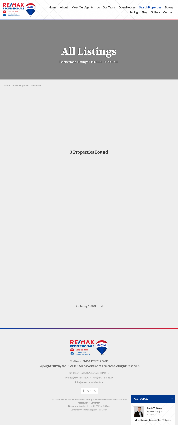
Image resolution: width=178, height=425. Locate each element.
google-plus (89, 391)
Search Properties (150, 7)
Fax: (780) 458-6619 (102, 377)
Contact (168, 12)
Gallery (155, 12)
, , (89, 372)
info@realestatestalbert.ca (89, 382)
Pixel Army (102, 409)
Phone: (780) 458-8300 (77, 377)
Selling (134, 12)
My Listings (141, 420)
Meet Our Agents (82, 7)
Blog (144, 12)
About (64, 7)
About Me (154, 420)
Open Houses (127, 7)
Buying (169, 7)
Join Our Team (106, 7)
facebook (83, 391)
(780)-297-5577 (154, 414)
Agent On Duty (153, 398)
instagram (95, 391)
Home (53, 7)
